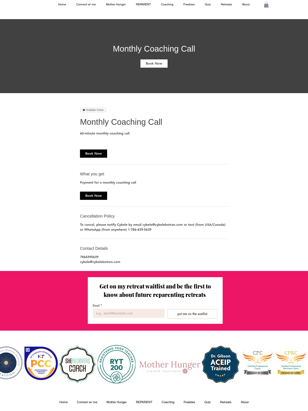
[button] (266, 5)
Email (97, 305)
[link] (154, 63)
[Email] (127, 313)
